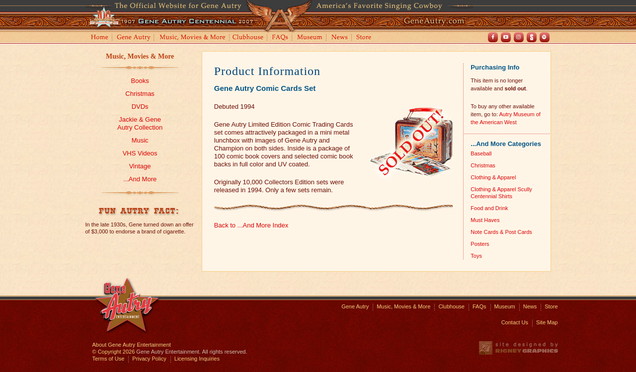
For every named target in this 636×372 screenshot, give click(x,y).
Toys (476, 256)
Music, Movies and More (193, 38)
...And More (140, 179)
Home (98, 38)
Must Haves (485, 220)
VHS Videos (140, 153)
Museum (310, 38)
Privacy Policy (149, 359)
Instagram (519, 37)
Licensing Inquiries (197, 359)
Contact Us (514, 322)
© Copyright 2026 (113, 352)
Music (140, 140)
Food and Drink (489, 208)
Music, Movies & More (140, 56)
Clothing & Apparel (493, 177)
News (340, 38)
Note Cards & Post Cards (501, 232)
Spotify (545, 37)
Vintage (140, 166)
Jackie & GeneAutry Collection (139, 123)
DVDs (140, 106)
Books (140, 80)
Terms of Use (108, 359)
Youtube (506, 37)
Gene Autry (134, 38)
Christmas (140, 93)
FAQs (280, 38)
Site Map (546, 322)
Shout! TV (532, 37)
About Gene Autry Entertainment (131, 345)
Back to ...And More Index (251, 225)
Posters (480, 244)
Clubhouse (248, 38)
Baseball (481, 153)
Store (365, 38)
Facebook (493, 37)
